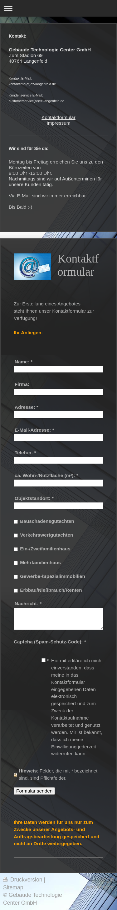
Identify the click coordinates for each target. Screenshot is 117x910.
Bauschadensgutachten (47, 521)
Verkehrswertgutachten (46, 535)
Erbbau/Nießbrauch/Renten (51, 590)
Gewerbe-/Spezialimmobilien (52, 576)
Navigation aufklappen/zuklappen (58, 8)
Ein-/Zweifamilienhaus (45, 548)
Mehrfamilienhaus (40, 562)
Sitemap (13, 887)
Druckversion (23, 879)
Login (107, 879)
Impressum (58, 123)
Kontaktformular (58, 117)
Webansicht (99, 887)
